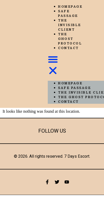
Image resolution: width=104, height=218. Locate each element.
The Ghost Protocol (70, 38)
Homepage (70, 6)
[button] (53, 65)
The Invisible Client (69, 25)
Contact (68, 48)
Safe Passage (68, 13)
